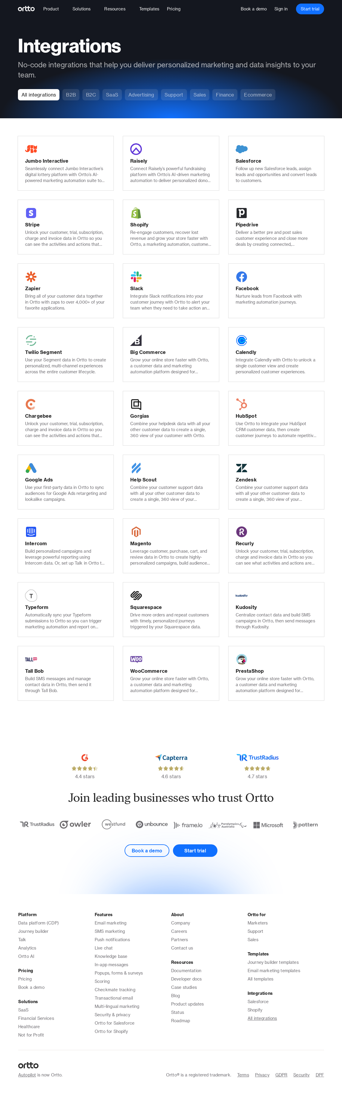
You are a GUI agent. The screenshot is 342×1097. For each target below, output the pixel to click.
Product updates (187, 1003)
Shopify (255, 1009)
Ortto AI (26, 956)
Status (177, 1012)
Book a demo (31, 987)
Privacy (262, 1074)
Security (301, 1074)
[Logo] (29, 9)
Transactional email (114, 997)
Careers (179, 931)
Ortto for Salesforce (114, 1022)
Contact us (182, 947)
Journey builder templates (273, 962)
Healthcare (29, 1026)
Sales (253, 939)
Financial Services (36, 1018)
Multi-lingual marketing (117, 1006)
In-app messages (111, 964)
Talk (22, 939)
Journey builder (33, 931)
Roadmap (180, 1020)
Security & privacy (112, 1014)
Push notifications (112, 939)
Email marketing (110, 922)
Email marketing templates (274, 970)
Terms (243, 1074)
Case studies (184, 987)
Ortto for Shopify (111, 1031)
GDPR (281, 1074)
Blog (175, 995)
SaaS (23, 1009)
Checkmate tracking (115, 989)
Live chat (104, 947)
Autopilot (27, 1074)
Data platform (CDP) (38, 922)
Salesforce (258, 1001)
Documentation (186, 970)
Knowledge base (111, 956)
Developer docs (186, 978)
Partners (179, 939)
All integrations (262, 1018)
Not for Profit (31, 1034)
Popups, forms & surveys (119, 972)
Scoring (102, 981)
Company (180, 922)
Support (255, 931)
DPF (320, 1074)
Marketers (258, 922)
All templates (260, 978)
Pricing (25, 978)
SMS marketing (110, 931)
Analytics (27, 947)
